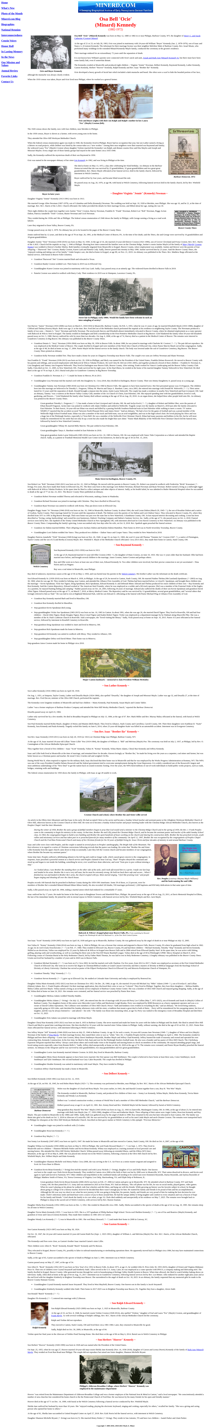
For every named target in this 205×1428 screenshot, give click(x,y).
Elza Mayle (54, 1035)
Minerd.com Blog (10, 19)
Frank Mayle (56, 1315)
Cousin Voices (8, 40)
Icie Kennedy (80, 160)
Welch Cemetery (128, 574)
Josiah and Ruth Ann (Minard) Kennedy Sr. (161, 58)
